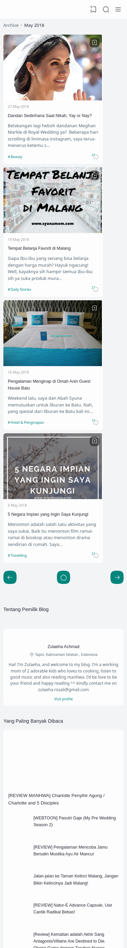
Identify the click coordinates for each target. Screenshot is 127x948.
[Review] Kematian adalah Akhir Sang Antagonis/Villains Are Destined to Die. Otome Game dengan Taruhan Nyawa (77, 669)
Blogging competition (38, 763)
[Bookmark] (54, 44)
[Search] (105, 9)
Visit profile (63, 406)
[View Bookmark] (92, 9)
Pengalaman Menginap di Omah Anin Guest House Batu (32, 210)
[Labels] (63, 785)
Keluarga (84, 774)
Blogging (84, 752)
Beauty (17, 135)
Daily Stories (84, 135)
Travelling (82, 247)
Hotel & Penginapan (29, 247)
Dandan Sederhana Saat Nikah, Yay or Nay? (28, 99)
